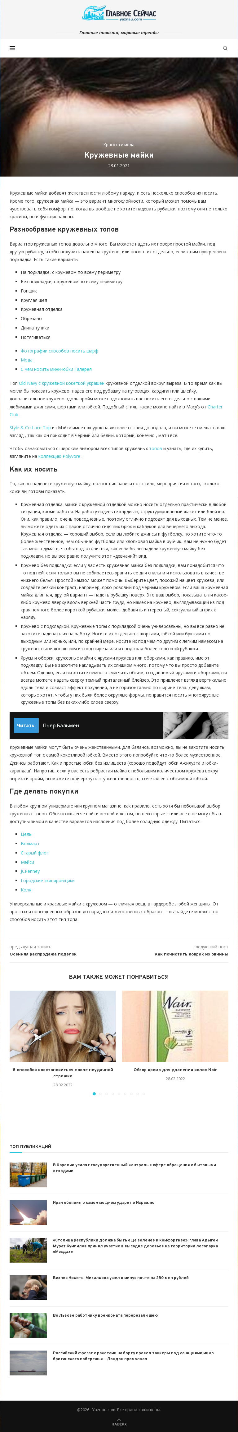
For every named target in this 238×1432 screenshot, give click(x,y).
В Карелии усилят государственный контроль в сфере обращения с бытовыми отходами (134, 1168)
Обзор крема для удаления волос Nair (175, 1070)
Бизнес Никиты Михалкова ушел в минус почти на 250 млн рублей (121, 1278)
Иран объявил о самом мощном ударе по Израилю (103, 1202)
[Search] (225, 48)
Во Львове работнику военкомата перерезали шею (105, 1315)
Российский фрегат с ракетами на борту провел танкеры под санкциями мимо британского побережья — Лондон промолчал (133, 1356)
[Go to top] (119, 1424)
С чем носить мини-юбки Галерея (56, 369)
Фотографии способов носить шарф (59, 351)
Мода (27, 360)
